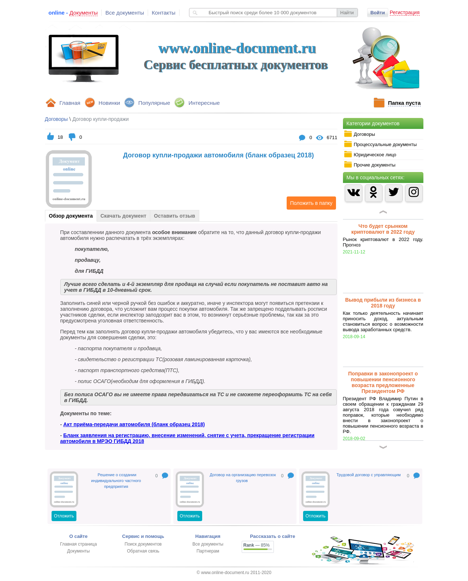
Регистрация (405, 12)
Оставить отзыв (174, 216)
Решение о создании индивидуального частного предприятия (116, 481)
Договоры (359, 134)
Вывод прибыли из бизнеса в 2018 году (383, 303)
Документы (78, 551)
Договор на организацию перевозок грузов (243, 478)
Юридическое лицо (370, 154)
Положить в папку (310, 203)
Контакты (164, 12)
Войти (377, 12)
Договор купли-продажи (100, 119)
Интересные (204, 103)
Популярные (154, 103)
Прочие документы (370, 164)
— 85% (257, 545)
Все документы (124, 12)
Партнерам (207, 551)
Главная (70, 103)
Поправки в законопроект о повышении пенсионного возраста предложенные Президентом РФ (383, 382)
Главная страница (78, 544)
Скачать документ (123, 216)
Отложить (64, 516)
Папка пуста (404, 103)
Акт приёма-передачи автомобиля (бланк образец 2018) (134, 424)
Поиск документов (143, 544)
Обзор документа (71, 216)
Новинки (109, 103)
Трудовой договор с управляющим (368, 475)
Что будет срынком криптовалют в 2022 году (383, 229)
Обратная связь (143, 551)
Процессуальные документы (380, 144)
